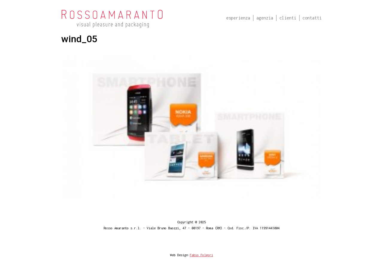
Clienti (287, 17)
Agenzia (264, 17)
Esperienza (238, 17)
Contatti (312, 17)
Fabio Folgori (201, 255)
